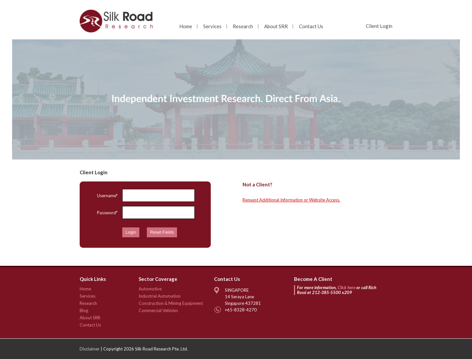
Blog (84, 310)
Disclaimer (90, 348)
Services (212, 26)
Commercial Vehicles (158, 310)
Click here (346, 287)
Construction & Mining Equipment (171, 303)
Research (243, 26)
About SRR (276, 26)
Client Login (379, 26)
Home (185, 26)
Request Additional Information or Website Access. (291, 199)
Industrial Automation (160, 296)
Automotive (150, 288)
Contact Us (311, 26)
